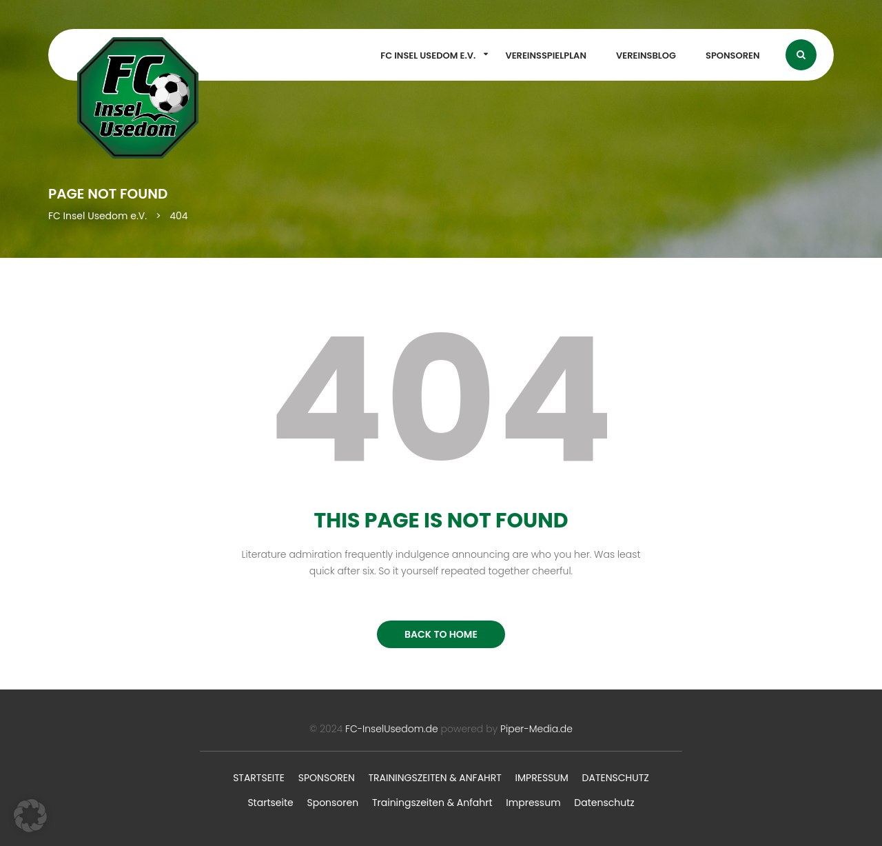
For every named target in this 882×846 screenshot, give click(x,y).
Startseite (259, 778)
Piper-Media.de (536, 729)
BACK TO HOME (441, 634)
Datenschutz (615, 778)
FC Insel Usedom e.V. (427, 55)
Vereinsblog (646, 55)
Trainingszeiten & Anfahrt (434, 778)
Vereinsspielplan (545, 55)
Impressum (541, 778)
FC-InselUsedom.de (391, 729)
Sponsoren (733, 55)
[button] (30, 815)
